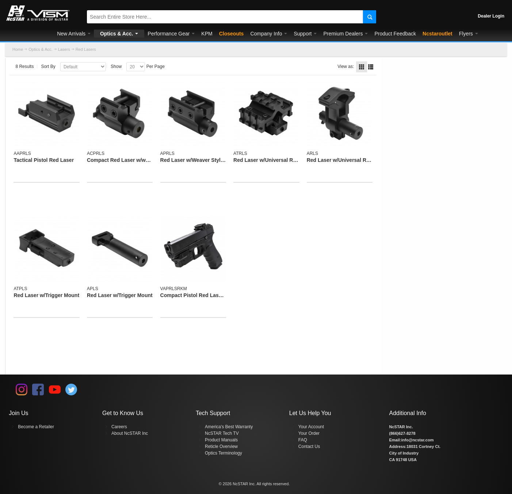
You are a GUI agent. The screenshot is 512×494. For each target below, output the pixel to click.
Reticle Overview (221, 446)
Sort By (48, 66)
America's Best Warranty (229, 426)
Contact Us (309, 446)
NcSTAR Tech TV (222, 433)
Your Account (311, 426)
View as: (345, 66)
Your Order (309, 433)
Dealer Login (491, 16)
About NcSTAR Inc (129, 433)
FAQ (302, 439)
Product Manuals (221, 439)
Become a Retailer (36, 426)
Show (116, 66)
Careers (119, 426)
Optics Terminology (223, 453)
